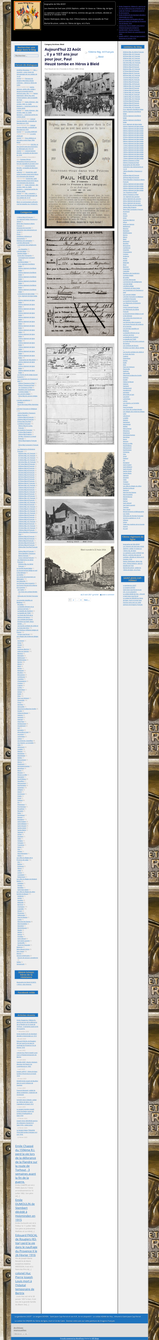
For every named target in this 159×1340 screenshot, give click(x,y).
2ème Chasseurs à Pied (130, 194)
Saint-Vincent (22, 826)
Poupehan (21, 809)
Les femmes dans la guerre (26, 583)
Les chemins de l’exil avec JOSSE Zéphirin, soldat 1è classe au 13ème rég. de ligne (78, 8)
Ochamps (21, 787)
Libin (19, 745)
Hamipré (20, 717)
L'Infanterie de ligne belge (26, 294)
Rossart (20, 817)
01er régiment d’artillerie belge (133, 109)
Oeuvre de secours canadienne (28, 958)
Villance (125, 520)
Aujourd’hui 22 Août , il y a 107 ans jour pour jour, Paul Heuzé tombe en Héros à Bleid (72, 56)
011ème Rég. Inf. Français (26, 458)
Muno (19, 770)
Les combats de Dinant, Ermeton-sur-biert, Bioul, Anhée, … (26, 621)
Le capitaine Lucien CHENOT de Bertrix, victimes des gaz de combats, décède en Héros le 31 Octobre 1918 (78, 14)
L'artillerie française (24, 424)
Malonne (20, 947)
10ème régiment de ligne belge (133, 143)
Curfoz (20, 687)
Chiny (18, 234)
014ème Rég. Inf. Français (26, 460)
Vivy (19, 849)
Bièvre (20, 664)
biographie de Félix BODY (55, 4)
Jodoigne (20, 883)
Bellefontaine (22, 660)
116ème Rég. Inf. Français (26, 507)
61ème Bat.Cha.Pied (24, 421)
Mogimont (21, 764)
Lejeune (19, 172)
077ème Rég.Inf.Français (26, 481)
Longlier (20, 749)
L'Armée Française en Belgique (27, 409)
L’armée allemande (129, 280)
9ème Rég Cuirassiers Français (28, 445)
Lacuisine (21, 734)
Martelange (21, 756)
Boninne (20, 904)
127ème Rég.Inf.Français (26, 517)
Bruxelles (21, 604)
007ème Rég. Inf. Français (26, 455)
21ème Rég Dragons (25, 432)
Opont (20, 792)
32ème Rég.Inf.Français (26, 551)
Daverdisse (21, 690)
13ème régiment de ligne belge (133, 150)
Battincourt (21, 658)
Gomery (125, 377)
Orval (19, 798)
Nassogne (21, 777)
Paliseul (20, 800)
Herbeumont (22, 724)
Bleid (19, 666)
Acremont (21, 641)
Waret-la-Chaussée (24, 945)
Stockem (20, 836)
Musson (20, 773)
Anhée (20, 898)
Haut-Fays (21, 721)
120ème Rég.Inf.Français (26, 515)
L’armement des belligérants (132, 282)
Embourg (21, 866)
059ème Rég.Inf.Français (26, 475)
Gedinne (126, 371)
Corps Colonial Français (26, 558)
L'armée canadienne (23, 400)
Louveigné (21, 875)
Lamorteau (21, 736)
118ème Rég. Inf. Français (26, 511)
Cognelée (21, 909)
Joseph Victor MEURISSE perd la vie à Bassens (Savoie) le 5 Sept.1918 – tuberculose (27, 1123)
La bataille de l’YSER (129, 339)
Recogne (20, 811)
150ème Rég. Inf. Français (26, 526)
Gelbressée (21, 915)
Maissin (20, 751)
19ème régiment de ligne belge (133, 184)
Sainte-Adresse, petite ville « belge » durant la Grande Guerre (26, 89)
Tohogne (20, 843)
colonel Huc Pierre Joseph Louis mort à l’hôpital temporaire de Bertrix (27, 1055)
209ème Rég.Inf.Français (26, 536)
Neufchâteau (22, 779)
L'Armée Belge (21, 251)
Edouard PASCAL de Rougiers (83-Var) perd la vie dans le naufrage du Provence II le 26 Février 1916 (132, 21)
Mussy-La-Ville (22, 775)
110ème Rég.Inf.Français (26, 500)
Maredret (21, 926)
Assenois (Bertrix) (23, 649)
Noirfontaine (22, 785)
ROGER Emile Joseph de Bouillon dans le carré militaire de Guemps (27, 1083)
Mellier (20, 758)
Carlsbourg (21, 677)
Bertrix (20, 662)
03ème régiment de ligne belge (133, 129)
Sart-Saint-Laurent (24, 941)
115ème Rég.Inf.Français (26, 504)
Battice (20, 864)
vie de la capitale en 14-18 (131, 518)
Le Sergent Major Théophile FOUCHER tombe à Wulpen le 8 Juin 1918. (27, 1132)
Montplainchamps (24, 766)
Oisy (124, 454)
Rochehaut (21, 815)
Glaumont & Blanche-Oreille (27, 709)
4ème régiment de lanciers (132, 203)
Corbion (20, 683)
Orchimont (21, 794)
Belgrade (20, 902)
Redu (19, 813)
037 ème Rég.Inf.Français (26, 464)
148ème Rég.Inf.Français (26, 524)
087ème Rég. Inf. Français (26, 485)
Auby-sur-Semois (23, 651)
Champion (21, 907)
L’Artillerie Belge (128, 286)
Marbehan (21, 753)
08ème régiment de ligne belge (133, 139)
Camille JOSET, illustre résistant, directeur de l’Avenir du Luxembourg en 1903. (132, 32)
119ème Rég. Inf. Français (26, 513)
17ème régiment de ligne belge (133, 158)
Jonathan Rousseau (23, 70)
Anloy (19, 643)
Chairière (21, 679)
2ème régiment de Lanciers (132, 199)
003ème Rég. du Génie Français (133, 52)
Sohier (20, 834)
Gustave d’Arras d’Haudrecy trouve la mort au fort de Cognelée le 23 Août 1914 (27, 161)
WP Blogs (95, 1338)
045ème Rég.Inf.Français (26, 466)
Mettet (20, 932)
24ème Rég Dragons (25, 434)
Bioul (124, 265)
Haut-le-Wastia (22, 917)
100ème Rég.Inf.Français (26, 487)
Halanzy (20, 715)
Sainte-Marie (22, 830)
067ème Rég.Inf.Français (26, 477)
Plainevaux (21, 804)
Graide (20, 711)
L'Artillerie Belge (23, 262)
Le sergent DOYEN (129, 588)
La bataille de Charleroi (25, 611)
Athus (125, 222)
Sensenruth (20, 964)
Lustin (20, 919)
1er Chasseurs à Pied (25, 387)
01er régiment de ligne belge (27, 296)
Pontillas (20, 936)
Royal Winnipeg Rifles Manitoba (28, 404)
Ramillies (20, 887)
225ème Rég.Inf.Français (26, 538)
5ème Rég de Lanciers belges (27, 396)
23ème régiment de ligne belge (133, 188)
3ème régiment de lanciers (132, 201)
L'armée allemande (23, 243)
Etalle (19, 694)
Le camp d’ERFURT (31, 132)
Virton (20, 847)
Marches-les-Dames (24, 922)
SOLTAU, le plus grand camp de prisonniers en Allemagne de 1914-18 (27, 146)
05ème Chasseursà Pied (26, 385)
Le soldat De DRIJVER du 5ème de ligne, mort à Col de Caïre (40, 1321)
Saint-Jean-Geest (23, 890)
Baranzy (20, 653)
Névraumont (22, 783)
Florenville (21, 700)
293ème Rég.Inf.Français (26, 419)
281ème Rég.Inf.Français (26, 543)
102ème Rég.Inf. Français (26, 492)
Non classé (20, 951)
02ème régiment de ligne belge (133, 126)
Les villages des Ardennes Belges (27, 636)
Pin (19, 802)
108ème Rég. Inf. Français (26, 498)
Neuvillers (21, 781)
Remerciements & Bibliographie (133, 512)
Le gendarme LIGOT (129, 585)
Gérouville (21, 707)
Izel (19, 728)
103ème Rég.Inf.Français (26, 494)
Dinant (20, 911)
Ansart (20, 645)
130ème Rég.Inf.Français (26, 519)
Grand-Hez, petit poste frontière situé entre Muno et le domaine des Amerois (27, 174)
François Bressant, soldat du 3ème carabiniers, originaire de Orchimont (27, 1092)
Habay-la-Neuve (23, 713)
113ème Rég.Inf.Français (25, 217)
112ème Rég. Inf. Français (26, 502)
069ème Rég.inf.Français (26, 479)
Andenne (21, 896)
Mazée (20, 930)
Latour (20, 739)
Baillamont (126, 226)
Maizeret (126, 490)
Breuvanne (21, 675)
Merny (20, 762)
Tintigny (20, 841)
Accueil (125, 529)
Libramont (21, 747)
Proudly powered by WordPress (72, 1338)
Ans (19, 862)
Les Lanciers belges (24, 394)
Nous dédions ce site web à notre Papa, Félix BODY (26, 140)
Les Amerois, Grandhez (25, 741)
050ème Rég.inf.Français (26, 470)
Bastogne (21, 656)
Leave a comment (108, 594)
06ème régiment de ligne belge (133, 135)
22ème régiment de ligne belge (133, 186)
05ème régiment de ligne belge (133, 133)
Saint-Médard (22, 824)
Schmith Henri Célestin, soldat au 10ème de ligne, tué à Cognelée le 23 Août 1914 (27, 1102)
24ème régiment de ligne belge (133, 190)
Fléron (20, 868)
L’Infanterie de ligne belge (131, 288)
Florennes (21, 913)
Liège (19, 870)
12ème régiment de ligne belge (133, 148)
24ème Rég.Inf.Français (26, 541)
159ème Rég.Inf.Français (26, 530)
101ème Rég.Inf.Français (26, 490)
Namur (20, 934)
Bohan (20, 668)
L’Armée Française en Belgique (133, 297)
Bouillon (20, 673)
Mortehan (21, 768)
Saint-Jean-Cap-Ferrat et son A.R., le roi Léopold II (70, 1316)
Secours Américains (23, 956)
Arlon (19, 647)
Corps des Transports (25, 255)
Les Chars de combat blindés (27, 592)
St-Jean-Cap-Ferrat (24, 634)
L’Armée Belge (127, 284)
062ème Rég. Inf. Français (131, 69)
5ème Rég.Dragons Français (27, 441)
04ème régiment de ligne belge (133, 131)
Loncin (20, 873)
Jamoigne (21, 730)
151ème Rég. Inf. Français (26, 528)
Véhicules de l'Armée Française (28, 596)
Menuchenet (22, 760)
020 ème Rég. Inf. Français (27, 462)
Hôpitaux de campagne (24, 241)
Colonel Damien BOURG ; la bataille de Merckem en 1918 (27, 121)
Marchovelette (22, 924)
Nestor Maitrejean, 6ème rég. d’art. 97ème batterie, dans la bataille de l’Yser (76, 19)
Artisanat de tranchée (24, 228)
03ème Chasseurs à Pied (26, 383)
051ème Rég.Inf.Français (26, 473)
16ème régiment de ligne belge (133, 156)
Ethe (19, 696)
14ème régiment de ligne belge (133, 152)
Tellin (19, 839)
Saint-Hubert (22, 822)
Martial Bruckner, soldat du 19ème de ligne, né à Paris (67, 23)
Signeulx (20, 832)
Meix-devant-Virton (23, 949)
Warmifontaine (22, 853)
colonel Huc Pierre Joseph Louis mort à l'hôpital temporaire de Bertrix (24, 1283)
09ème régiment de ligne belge (133, 141)
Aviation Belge (22, 253)
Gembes (20, 704)
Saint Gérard (22, 939)
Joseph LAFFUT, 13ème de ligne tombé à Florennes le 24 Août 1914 (27, 1074)
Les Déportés (21, 581)
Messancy (126, 431)
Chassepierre (22, 681)
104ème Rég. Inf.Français (26, 496)
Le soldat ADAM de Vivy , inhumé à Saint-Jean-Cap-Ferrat (117, 1316)
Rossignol (21, 819)
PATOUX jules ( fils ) (23, 93)
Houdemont (22, 726)
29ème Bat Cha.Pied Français (28, 547)
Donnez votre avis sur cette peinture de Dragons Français (90, 1321)
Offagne (20, 790)
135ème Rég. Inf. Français (26, 521)
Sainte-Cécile (22, 828)
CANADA (20, 402)
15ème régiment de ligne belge (133, 154)
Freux (19, 702)
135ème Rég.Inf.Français (26, 417)
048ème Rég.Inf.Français (26, 468)
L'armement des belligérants (27, 245)
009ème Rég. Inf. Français (131, 58)
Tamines (126, 507)
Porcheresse (22, 807)
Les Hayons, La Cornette (26, 743)
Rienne (19, 953)
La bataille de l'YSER (24, 613)
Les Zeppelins (22, 249)
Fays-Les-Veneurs (23, 698)
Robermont (21, 877)
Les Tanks (21, 590)
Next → (87, 600)
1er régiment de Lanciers (131, 197)
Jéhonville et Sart (23, 732)
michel (19, 78)
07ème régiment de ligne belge (133, 137)
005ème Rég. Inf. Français (26, 453)
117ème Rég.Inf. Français (26, 509)
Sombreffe (21, 943)
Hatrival (20, 719)
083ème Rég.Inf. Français (26, 483)
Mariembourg (22, 928)
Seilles (19, 962)
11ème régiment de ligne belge (133, 146)
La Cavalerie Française (25, 430)
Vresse (20, 851)
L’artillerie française (129, 299)
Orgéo (20, 796)
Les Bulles (20, 575)
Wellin (20, 856)
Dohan (20, 692)
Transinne (21, 845)
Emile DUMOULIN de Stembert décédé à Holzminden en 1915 (25, 1210)
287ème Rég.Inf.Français (26, 545)
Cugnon (20, 685)
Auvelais (20, 900)
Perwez (20, 885)
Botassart (21, 670)
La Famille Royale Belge (24, 568)
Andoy (125, 258)
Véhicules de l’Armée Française (133, 516)
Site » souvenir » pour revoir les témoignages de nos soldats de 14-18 (27, 195)
